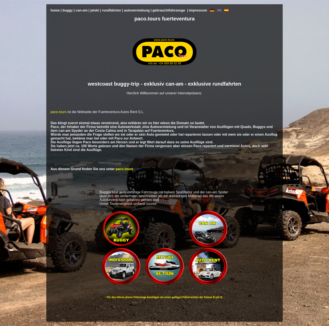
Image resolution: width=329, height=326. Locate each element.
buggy (68, 10)
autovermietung (137, 10)
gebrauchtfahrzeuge (169, 10)
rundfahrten (111, 10)
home (55, 10)
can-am (81, 10)
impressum (198, 10)
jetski (94, 10)
